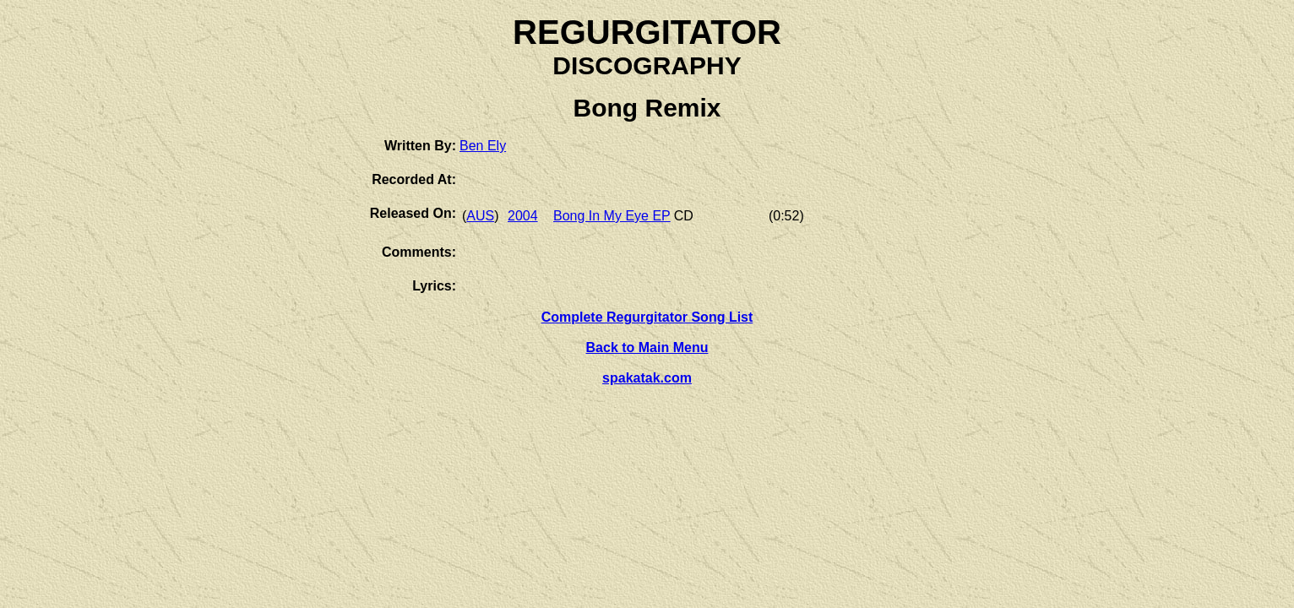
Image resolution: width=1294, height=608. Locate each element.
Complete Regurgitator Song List (647, 317)
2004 (523, 216)
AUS (480, 216)
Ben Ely (482, 145)
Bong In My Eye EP (612, 216)
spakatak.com (647, 378)
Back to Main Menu (647, 347)
